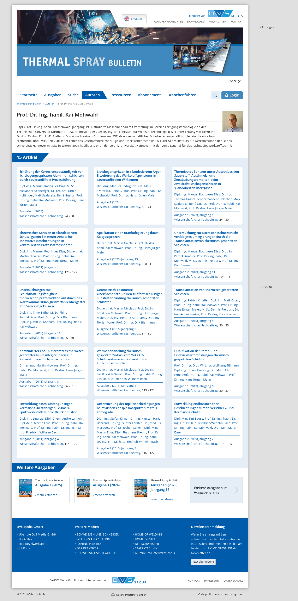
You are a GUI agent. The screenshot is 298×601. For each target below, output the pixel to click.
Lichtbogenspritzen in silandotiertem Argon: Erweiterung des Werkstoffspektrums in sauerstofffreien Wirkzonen (129, 175)
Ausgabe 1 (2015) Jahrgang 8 (194, 321)
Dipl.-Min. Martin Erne (34, 423)
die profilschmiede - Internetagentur (222, 594)
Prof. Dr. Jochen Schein (127, 428)
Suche (73, 94)
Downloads (196, 21)
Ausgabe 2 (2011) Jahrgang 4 (39, 439)
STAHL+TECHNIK (146, 548)
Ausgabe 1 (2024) (108, 202)
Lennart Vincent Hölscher (214, 199)
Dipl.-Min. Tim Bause (188, 418)
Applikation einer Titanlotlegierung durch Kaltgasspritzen (128, 235)
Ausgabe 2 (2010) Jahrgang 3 (116, 448)
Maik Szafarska (45, 195)
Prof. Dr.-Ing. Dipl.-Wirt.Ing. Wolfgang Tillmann (206, 365)
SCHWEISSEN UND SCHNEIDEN (98, 534)
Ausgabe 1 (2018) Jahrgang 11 (39, 333)
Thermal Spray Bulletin (29, 103)
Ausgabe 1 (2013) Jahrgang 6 (194, 386)
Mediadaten (217, 21)
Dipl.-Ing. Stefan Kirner (113, 418)
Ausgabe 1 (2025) (31, 211)
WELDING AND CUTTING (93, 539)
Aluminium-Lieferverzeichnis (155, 553)
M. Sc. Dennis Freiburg (204, 261)
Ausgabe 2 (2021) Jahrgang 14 (39, 267)
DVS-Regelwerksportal (34, 544)
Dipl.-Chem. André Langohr (64, 418)
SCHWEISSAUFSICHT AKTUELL (97, 553)
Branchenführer (181, 94)
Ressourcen (121, 94)
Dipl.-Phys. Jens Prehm (130, 432)
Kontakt (237, 21)
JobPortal (25, 548)
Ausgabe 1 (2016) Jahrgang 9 (116, 329)
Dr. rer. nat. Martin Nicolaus (116, 243)
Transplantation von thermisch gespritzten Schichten (206, 292)
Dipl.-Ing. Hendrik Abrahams (126, 318)
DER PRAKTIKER (87, 548)
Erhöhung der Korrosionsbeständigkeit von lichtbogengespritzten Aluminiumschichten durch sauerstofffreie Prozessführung (51, 175)
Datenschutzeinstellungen (131, 594)
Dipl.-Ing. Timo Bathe (34, 312)
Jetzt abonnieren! (203, 561)
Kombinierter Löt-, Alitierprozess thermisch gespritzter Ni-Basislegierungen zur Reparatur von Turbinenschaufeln (51, 355)
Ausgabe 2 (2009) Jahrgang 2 (194, 439)
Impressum (212, 580)
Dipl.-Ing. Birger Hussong (191, 370)
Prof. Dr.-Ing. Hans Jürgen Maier (133, 195)
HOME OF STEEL (146, 539)
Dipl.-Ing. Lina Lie (31, 418)
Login (232, 95)
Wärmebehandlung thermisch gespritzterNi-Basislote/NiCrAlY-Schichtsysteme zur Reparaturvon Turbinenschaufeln (122, 357)
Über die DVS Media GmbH (37, 534)
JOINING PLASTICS (89, 544)
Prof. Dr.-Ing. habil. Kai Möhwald (196, 305)
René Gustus (66, 195)
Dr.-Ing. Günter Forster (126, 423)
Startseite (28, 94)
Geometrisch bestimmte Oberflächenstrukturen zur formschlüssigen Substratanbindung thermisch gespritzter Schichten (130, 296)
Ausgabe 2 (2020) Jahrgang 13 (117, 259)
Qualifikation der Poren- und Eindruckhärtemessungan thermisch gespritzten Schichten (201, 355)
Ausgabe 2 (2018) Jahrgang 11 (194, 272)
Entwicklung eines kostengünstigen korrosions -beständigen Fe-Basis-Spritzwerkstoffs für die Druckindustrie (48, 408)
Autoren (92, 94)
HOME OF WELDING (148, 534)
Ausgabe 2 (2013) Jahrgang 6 (116, 386)
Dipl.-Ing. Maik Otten (224, 300)
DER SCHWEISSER (147, 544)
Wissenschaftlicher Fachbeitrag (41, 216)
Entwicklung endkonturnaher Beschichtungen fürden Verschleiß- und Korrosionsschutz (204, 408)
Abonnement (149, 94)
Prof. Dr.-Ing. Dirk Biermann (57, 317)
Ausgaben (52, 94)
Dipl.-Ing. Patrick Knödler (36, 322)
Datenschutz (233, 580)
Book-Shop (26, 539)
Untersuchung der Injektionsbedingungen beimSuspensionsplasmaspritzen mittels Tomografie (128, 408)
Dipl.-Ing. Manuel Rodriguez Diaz (42, 186)
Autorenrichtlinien (168, 21)
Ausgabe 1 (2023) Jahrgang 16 (194, 215)
